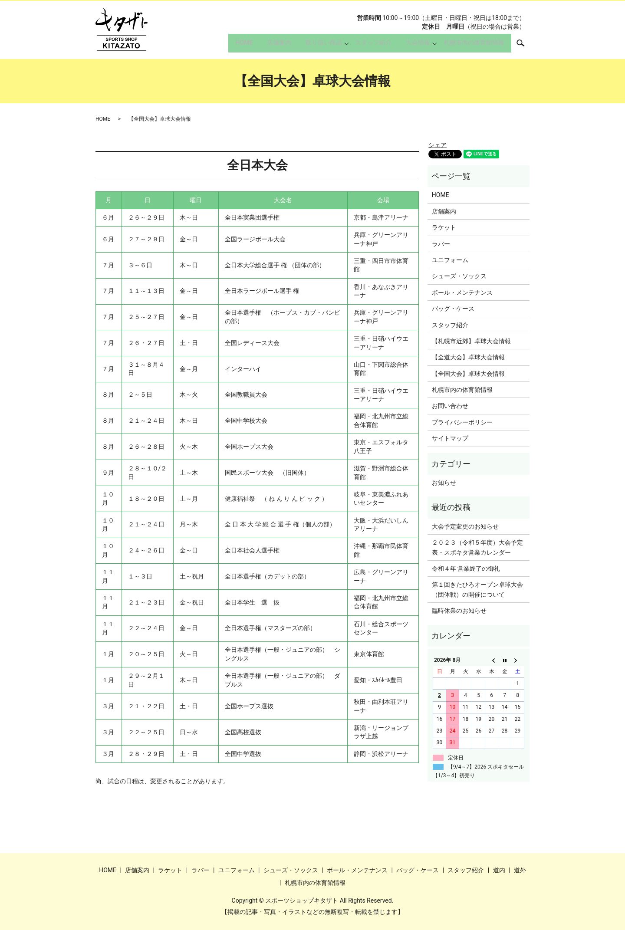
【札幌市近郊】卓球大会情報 (471, 341)
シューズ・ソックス (459, 276)
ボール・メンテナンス (462, 292)
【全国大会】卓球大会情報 (468, 373)
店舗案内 (265, 46)
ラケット (444, 227)
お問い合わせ (450, 405)
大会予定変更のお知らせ (465, 526)
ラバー (441, 243)
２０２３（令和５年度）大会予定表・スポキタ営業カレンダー (477, 547)
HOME (226, 46)
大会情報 (414, 46)
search (525, 45)
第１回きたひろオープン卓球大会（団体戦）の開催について (477, 589)
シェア (437, 144)
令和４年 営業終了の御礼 (466, 568)
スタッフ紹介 (365, 46)
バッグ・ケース (453, 308)
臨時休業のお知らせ (459, 610)
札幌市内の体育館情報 (471, 46)
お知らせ (444, 482)
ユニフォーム (450, 259)
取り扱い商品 (314, 46)
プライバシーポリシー (462, 422)
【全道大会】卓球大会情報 (468, 357)
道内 (499, 870)
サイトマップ (450, 438)
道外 (520, 870)
